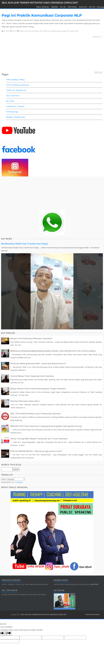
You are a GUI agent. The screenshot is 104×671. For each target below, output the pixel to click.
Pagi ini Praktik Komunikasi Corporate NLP (42, 15)
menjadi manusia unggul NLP (59, 31)
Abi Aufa (6, 31)
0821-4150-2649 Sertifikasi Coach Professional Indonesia (35, 413)
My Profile (10, 101)
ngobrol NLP (74, 31)
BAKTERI (92, 7)
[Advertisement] (51, 55)
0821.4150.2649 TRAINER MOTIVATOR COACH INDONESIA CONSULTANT (40, 2)
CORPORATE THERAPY (15, 106)
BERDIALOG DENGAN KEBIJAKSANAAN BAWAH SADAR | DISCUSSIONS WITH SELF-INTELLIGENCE (53, 351)
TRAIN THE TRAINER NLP (16, 90)
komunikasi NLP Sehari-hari (41, 31)
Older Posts (98, 72)
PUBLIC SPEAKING (42, 7)
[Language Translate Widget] (13, 479)
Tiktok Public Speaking (92, 614)
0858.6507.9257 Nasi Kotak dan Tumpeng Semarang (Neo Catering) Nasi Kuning (46, 426)
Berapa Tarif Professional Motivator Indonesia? (31, 338)
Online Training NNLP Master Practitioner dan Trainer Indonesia (38, 438)
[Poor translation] (8, 633)
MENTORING (72, 7)
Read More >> (97, 37)
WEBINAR (54, 7)
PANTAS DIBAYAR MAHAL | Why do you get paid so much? (36, 451)
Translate (17, 482)
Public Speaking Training (15, 79)
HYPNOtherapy (12, 112)
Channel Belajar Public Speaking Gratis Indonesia (32, 376)
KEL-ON (63, 7)
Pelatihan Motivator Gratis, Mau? (25, 401)
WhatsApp (100, 7)
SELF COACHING (12, 95)
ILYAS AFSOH (94, 584)
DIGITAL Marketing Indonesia (17, 85)
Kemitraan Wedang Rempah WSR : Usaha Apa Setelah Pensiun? (38, 363)
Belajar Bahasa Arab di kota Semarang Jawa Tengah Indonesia (38, 388)
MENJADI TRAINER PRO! (15, 117)
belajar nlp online (25, 31)
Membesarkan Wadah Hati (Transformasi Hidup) (24, 243)
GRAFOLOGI (83, 7)
